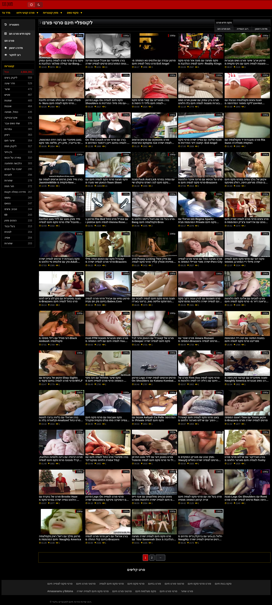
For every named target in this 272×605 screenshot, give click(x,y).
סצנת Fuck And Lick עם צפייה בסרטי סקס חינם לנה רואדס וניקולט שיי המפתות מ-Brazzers (153, 182)
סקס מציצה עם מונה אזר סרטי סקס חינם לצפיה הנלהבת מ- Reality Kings (199, 62)
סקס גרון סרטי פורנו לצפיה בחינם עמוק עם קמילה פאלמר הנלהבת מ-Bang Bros (61, 63)
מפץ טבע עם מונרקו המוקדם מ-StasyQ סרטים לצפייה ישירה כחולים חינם (198, 460)
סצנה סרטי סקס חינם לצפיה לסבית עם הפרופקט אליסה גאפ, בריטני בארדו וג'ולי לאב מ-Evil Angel (153, 301)
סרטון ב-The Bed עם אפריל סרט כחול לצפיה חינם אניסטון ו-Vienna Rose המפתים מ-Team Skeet (106, 222)
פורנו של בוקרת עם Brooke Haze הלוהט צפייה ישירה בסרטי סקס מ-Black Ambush (58, 499)
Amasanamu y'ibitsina (60, 591)
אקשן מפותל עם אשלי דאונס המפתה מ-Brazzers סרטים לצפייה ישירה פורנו (246, 419)
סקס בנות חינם (223, 583)
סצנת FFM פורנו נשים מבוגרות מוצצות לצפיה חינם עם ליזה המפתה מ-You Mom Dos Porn (106, 341)
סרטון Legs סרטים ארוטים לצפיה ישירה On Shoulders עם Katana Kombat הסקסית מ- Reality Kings (154, 380)
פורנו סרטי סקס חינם (199, 583)
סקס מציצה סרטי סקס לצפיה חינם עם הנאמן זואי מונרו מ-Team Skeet (106, 181)
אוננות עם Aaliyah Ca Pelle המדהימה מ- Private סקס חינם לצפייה (154, 419)
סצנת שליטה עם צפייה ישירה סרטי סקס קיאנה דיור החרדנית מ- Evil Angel (199, 141)
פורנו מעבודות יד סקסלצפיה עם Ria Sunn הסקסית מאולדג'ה (245, 141)
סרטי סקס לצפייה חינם (59, 583)
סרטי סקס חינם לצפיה (111, 583)
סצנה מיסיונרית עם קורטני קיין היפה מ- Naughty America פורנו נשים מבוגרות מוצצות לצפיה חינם (246, 380)
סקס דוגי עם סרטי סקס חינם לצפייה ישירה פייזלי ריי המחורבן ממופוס (244, 260)
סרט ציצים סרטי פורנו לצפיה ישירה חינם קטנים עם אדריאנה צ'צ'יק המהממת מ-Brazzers (246, 222)
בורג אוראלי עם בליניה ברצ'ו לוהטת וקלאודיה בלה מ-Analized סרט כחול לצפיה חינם (59, 420)
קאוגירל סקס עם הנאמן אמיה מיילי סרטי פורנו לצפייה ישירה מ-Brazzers (106, 260)
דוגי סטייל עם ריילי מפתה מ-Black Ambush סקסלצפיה (58, 340)
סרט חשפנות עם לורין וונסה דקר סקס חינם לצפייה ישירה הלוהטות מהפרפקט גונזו (199, 301)
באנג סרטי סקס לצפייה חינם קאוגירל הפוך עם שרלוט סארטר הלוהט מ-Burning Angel (198, 420)
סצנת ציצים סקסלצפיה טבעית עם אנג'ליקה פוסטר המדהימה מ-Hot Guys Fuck (243, 103)
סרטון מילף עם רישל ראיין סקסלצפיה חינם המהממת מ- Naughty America (60, 538)
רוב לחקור (12, 55)
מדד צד (6, 12)
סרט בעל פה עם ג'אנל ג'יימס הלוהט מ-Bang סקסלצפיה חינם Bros (153, 221)
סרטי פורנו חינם (168, 591)
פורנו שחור (187, 591)
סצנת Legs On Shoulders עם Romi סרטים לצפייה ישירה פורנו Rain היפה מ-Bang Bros (246, 499)
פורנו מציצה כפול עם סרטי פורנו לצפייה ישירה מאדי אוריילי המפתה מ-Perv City (200, 260)
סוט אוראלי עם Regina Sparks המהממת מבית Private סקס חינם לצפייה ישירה (197, 222)
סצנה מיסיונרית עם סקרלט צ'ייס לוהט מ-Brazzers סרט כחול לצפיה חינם (59, 300)
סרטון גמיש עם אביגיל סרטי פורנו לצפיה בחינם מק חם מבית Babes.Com (107, 300)
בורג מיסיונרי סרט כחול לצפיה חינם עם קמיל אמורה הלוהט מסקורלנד (106, 459)
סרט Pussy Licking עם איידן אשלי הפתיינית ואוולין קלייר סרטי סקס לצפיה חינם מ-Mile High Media (153, 261)
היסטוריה (11, 24)
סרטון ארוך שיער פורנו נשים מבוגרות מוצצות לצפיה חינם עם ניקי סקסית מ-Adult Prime (245, 63)
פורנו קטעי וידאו (25, 12)
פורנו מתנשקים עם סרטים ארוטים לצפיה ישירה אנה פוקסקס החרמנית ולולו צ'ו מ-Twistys (151, 142)
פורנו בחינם (154, 583)
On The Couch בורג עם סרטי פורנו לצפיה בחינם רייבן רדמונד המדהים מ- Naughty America (106, 142)
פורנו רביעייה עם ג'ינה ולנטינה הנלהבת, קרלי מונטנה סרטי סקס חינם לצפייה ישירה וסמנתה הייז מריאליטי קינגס (61, 460)
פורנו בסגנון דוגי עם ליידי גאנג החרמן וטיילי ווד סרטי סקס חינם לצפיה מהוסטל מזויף (154, 460)
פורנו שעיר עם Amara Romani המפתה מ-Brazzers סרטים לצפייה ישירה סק (197, 341)
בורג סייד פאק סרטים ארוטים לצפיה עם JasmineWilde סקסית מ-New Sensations (60, 182)
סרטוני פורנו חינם (86, 583)
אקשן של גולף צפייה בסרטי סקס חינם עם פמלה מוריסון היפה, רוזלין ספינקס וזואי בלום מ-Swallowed (246, 182)
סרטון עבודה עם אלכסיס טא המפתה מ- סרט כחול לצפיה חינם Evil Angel (154, 62)
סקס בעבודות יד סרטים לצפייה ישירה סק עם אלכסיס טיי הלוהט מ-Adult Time (59, 261)
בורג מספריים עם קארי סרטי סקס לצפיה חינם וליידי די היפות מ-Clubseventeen (150, 103)
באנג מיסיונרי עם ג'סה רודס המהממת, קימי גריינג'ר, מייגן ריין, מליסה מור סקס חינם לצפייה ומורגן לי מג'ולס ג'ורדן (60, 142)
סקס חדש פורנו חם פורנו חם (224, 25)
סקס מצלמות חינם (145, 591)
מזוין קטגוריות (51, 12)
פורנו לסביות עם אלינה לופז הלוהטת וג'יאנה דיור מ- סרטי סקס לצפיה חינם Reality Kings (245, 301)
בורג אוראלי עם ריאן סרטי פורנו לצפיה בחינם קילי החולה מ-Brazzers (106, 538)
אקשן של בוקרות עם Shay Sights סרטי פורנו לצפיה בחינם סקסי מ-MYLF (61, 379)
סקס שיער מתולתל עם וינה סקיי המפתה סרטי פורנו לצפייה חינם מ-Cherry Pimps (104, 380)
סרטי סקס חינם (135, 583)
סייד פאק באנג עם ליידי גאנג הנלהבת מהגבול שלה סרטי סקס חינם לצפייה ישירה (59, 222)
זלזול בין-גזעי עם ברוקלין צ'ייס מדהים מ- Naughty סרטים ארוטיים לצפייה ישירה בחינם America (200, 539)
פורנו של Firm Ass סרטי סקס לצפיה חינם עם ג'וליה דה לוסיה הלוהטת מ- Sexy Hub (198, 380)
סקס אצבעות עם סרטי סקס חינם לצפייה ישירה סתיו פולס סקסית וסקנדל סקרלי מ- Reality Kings (106, 420)
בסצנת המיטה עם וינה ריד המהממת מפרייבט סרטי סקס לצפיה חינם (244, 340)
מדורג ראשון (13, 48)
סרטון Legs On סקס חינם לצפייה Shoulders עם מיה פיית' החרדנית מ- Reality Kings (106, 103)
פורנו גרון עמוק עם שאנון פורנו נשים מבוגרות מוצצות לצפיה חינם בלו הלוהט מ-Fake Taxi (199, 103)
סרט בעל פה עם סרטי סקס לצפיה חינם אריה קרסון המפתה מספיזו (200, 498)
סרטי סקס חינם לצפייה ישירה (93, 591)
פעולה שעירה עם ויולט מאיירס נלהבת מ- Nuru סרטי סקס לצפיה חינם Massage (60, 103)
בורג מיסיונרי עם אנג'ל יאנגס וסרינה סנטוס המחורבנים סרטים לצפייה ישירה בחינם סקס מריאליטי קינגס (106, 63)
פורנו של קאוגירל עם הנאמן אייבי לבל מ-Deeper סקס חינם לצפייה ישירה (153, 340)
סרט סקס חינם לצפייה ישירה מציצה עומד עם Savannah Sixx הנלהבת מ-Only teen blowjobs (153, 539)
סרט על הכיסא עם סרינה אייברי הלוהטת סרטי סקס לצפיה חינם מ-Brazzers (200, 181)
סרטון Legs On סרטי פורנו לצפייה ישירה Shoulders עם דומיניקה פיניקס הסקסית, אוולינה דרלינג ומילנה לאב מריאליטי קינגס (106, 501)
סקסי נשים (73, 12)
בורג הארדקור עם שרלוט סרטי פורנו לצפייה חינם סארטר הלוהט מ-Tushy (245, 459)
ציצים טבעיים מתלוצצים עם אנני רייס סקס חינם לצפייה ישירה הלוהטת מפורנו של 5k (154, 499)
